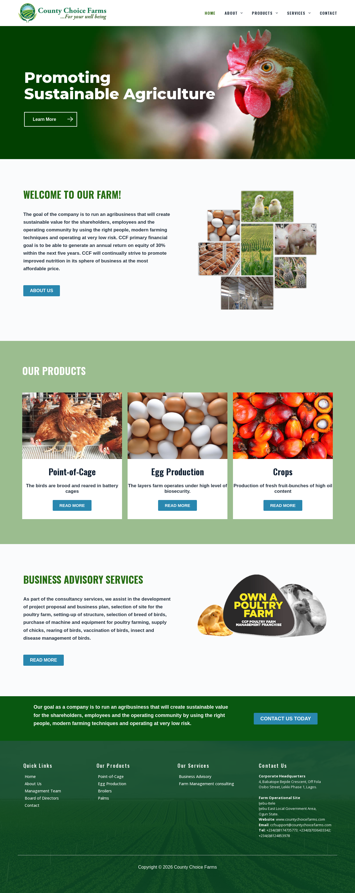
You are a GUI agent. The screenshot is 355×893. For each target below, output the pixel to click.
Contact (328, 13)
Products (266, 13)
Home (210, 13)
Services (300, 13)
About (235, 13)
